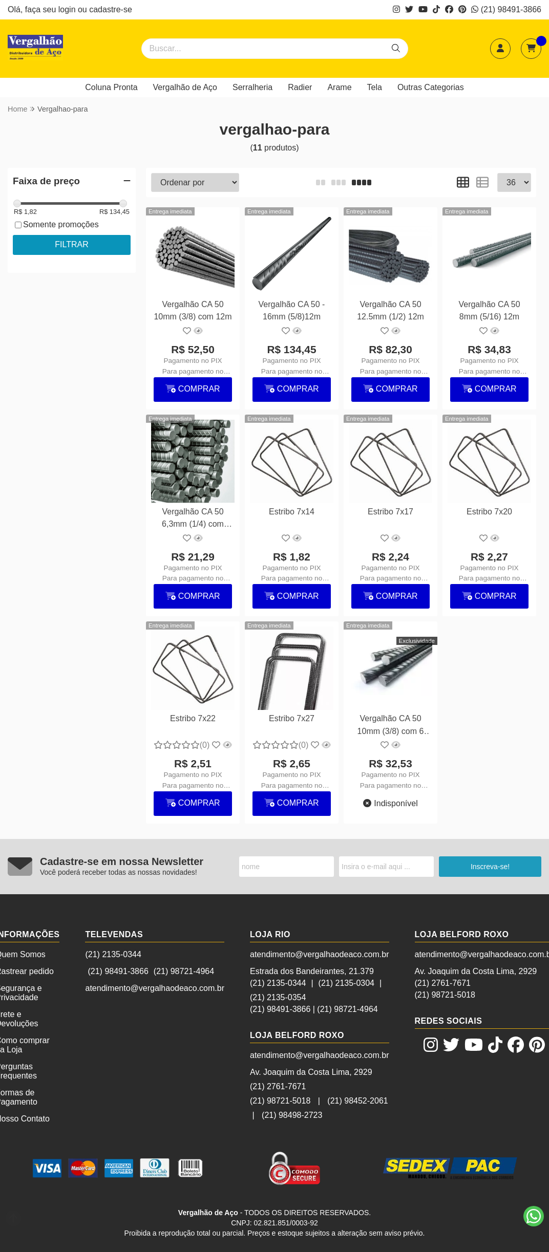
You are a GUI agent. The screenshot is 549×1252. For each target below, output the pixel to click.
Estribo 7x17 (390, 511)
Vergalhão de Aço (185, 87)
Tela (374, 87)
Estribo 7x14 (291, 511)
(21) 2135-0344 (113, 954)
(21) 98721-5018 (280, 1100)
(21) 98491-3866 (506, 9)
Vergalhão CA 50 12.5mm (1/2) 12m (390, 310)
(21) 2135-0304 (346, 983)
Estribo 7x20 (489, 511)
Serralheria (252, 87)
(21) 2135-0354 (278, 997)
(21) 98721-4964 (184, 971)
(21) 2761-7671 (278, 1086)
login (68, 9)
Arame (339, 87)
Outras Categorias (430, 87)
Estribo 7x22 (193, 718)
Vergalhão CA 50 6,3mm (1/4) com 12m (193, 519)
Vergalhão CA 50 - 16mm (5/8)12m (292, 310)
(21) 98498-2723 (292, 1115)
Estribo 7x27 (291, 718)
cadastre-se (110, 9)
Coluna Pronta (111, 87)
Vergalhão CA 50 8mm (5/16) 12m (489, 310)
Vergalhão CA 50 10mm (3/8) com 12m (192, 310)
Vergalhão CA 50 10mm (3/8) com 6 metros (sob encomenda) (390, 726)
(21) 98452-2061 (357, 1100)
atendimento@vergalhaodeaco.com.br (154, 988)
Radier (300, 87)
